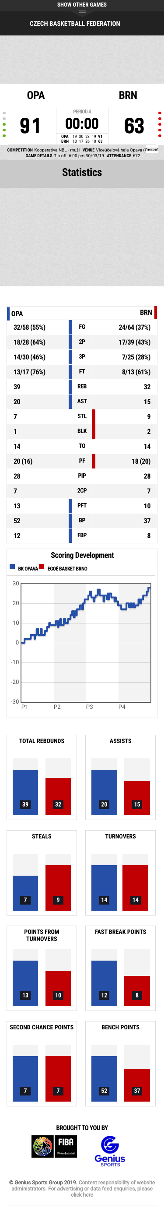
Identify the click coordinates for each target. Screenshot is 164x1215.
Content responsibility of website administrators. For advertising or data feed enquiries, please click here (83, 1189)
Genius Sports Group (110, 1151)
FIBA (54, 1151)
